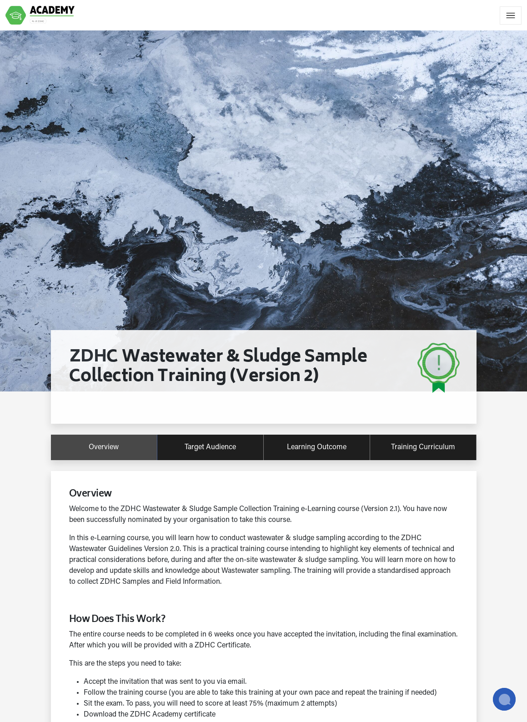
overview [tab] (104, 447)
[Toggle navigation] (511, 15)
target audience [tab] (210, 447)
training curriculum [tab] (423, 447)
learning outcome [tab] (316, 447)
